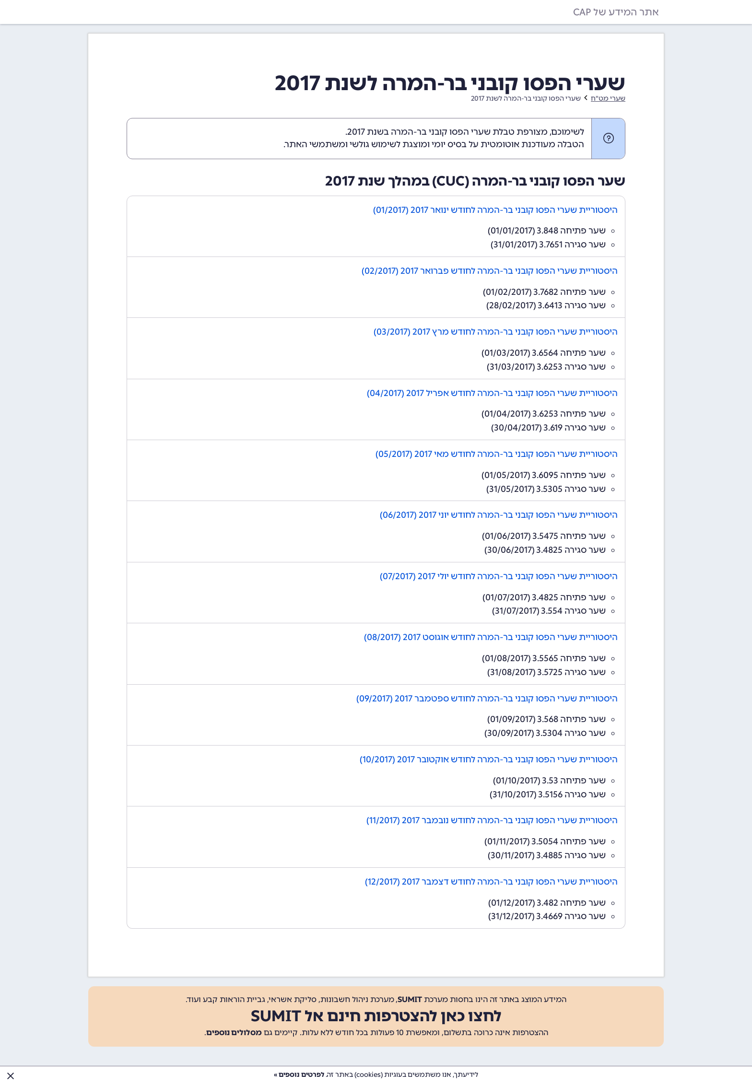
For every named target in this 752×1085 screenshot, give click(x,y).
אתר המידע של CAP (616, 12)
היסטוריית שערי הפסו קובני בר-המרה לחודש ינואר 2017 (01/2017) (495, 210)
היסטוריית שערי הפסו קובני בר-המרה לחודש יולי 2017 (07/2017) (499, 576)
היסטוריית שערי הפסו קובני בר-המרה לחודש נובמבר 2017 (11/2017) (492, 820)
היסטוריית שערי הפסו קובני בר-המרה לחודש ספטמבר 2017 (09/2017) (487, 698)
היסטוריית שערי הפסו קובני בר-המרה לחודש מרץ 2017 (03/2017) (496, 332)
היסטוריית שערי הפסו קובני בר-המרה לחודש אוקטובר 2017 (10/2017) (489, 759)
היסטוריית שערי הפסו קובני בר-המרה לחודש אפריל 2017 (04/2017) (492, 393)
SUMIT (410, 999)
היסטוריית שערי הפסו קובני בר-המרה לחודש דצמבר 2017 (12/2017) (491, 881)
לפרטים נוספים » (299, 1075)
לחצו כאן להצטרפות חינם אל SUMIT (376, 1016)
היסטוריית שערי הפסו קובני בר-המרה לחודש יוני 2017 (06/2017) (499, 515)
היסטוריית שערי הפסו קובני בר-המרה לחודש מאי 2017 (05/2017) (497, 454)
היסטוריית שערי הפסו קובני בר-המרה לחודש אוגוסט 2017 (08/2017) (491, 637)
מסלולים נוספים (234, 1032)
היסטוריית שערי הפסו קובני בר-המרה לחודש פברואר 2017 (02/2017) (490, 271)
